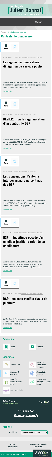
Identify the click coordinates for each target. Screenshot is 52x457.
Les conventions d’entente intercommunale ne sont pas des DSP (22, 181)
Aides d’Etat (15, 364)
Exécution (40, 57)
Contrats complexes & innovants (41, 365)
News (6, 49)
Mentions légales (19, 454)
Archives (13, 432)
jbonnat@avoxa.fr (26, 415)
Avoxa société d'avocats (42, 453)
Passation (40, 232)
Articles (39, 347)
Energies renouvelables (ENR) (15, 382)
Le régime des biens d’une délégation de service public (23, 64)
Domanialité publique (41, 373)
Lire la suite (7, 91)
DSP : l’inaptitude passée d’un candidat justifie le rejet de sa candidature (24, 242)
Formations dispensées (38, 444)
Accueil (12, 444)
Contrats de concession (15, 47)
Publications (12, 447)
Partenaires (38, 447)
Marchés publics (16, 390)
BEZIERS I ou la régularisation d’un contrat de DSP (24, 122)
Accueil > (4, 32)
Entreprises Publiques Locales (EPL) (43, 382)
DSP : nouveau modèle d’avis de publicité (25, 301)
